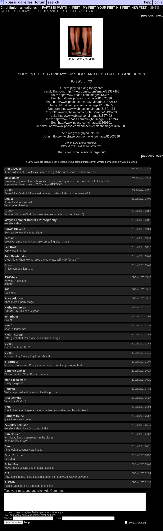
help (27, 525)
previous (147, 15)
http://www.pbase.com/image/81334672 (85, 95)
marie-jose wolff (15, 379)
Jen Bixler (11, 316)
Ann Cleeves (13, 168)
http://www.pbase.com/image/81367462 (85, 115)
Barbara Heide (14, 416)
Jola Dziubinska (15, 256)
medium (86, 152)
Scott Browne (13, 455)
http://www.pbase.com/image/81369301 (85, 122)
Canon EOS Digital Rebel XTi (81, 142)
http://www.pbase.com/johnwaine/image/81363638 (86, 136)
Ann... (8, 406)
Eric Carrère (12, 397)
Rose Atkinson (14, 298)
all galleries (28, 7)
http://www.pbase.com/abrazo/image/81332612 (85, 101)
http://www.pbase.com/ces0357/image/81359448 (33, 184)
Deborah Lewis (14, 370)
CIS (6, 473)
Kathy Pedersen (15, 307)
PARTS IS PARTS (54, 7)
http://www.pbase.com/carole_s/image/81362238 (85, 112)
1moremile (11, 177)
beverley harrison (16, 425)
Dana (7, 446)
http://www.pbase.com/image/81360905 (86, 105)
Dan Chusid (12, 434)
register (27, 515)
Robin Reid (12, 464)
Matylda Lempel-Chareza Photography (30, 220)
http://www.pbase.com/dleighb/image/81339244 (86, 119)
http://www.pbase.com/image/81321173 (88, 108)
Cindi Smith (9, 7)
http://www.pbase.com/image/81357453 (92, 91)
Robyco (9, 388)
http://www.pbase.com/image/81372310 (85, 98)
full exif (98, 145)
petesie (9, 238)
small (76, 152)
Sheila (8, 198)
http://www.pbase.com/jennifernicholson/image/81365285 (88, 126)
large (96, 152)
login (18, 515)
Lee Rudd (10, 247)
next (159, 15)
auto (103, 152)
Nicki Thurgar (13, 334)
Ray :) (8, 325)
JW (6, 289)
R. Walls (10, 482)
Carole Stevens (14, 229)
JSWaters (10, 277)
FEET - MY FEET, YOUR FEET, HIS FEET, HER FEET (109, 7)
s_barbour (11, 361)
